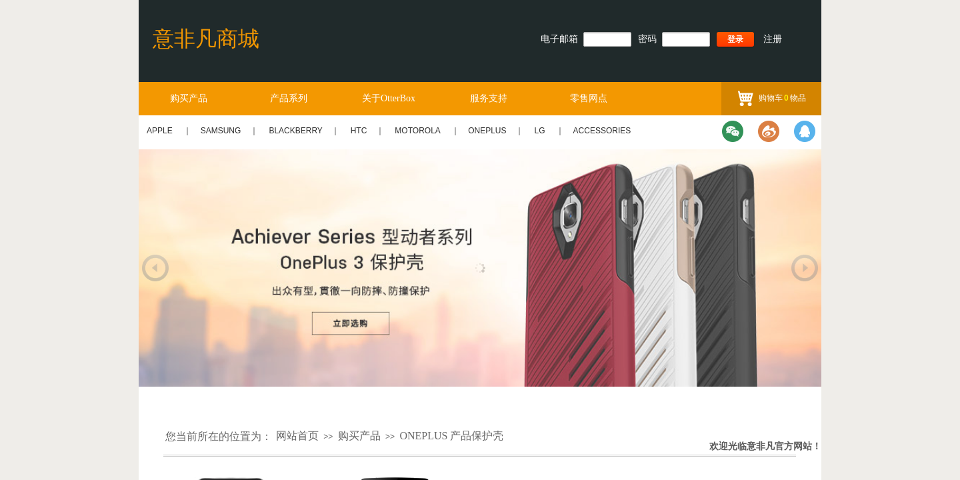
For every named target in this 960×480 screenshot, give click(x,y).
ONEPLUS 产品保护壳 (451, 435)
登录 (735, 39)
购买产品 (188, 98)
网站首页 (297, 435)
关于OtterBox (388, 98)
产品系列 (288, 98)
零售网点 (588, 98)
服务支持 (488, 98)
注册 (772, 39)
